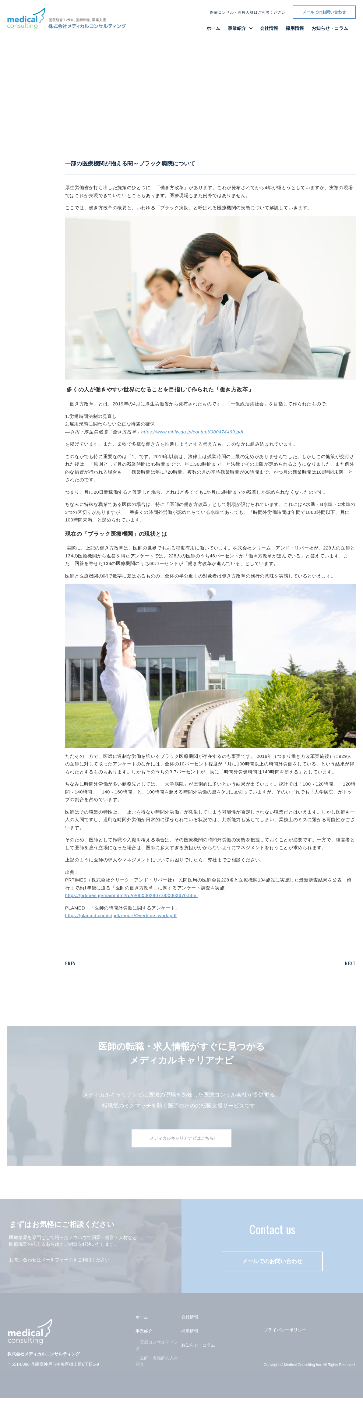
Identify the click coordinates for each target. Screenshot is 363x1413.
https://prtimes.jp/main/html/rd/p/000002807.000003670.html (131, 895)
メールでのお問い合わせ (324, 12)
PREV (70, 963)
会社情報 (269, 28)
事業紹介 (237, 28)
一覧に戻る (35, 148)
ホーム (213, 28)
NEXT (350, 963)
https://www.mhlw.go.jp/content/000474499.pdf (192, 431)
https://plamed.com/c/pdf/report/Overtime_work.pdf (121, 915)
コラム (112, 148)
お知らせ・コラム (330, 28)
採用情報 (295, 28)
